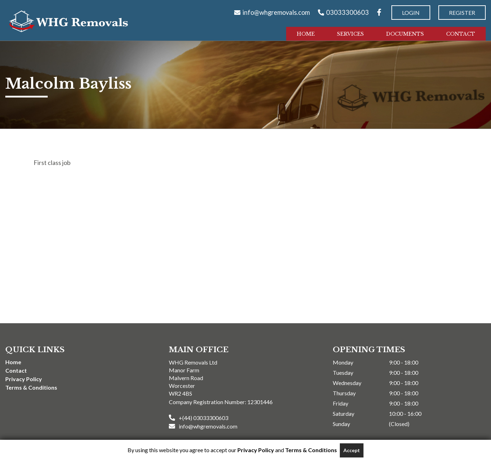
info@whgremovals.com (276, 12)
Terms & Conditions (31, 387)
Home (306, 34)
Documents (405, 34)
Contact (460, 34)
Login (411, 12)
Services (350, 34)
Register (462, 12)
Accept (351, 450)
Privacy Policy (23, 379)
